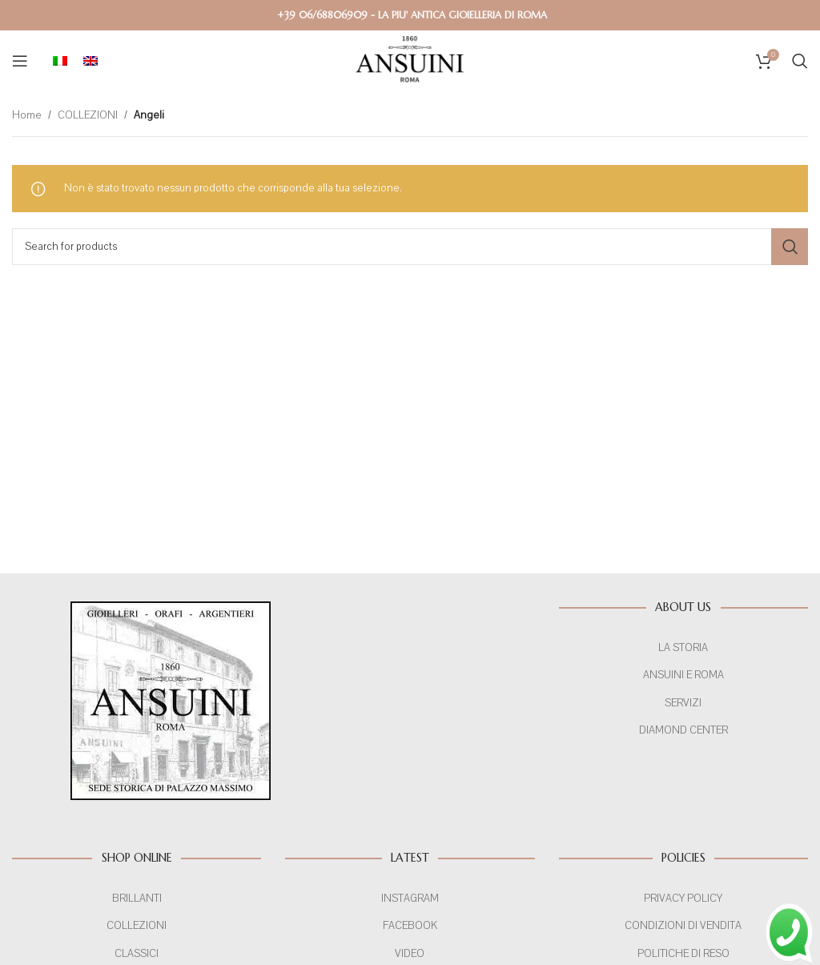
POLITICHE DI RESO (683, 954)
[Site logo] (410, 60)
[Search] (800, 61)
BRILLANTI (136, 898)
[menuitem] (60, 60)
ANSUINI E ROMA (684, 675)
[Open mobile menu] (20, 61)
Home (25, 115)
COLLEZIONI (84, 115)
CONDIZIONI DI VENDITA (683, 926)
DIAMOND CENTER (683, 730)
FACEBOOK (410, 926)
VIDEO (410, 954)
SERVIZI (683, 703)
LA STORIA (683, 648)
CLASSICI (137, 954)
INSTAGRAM (410, 898)
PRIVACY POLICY (683, 898)
